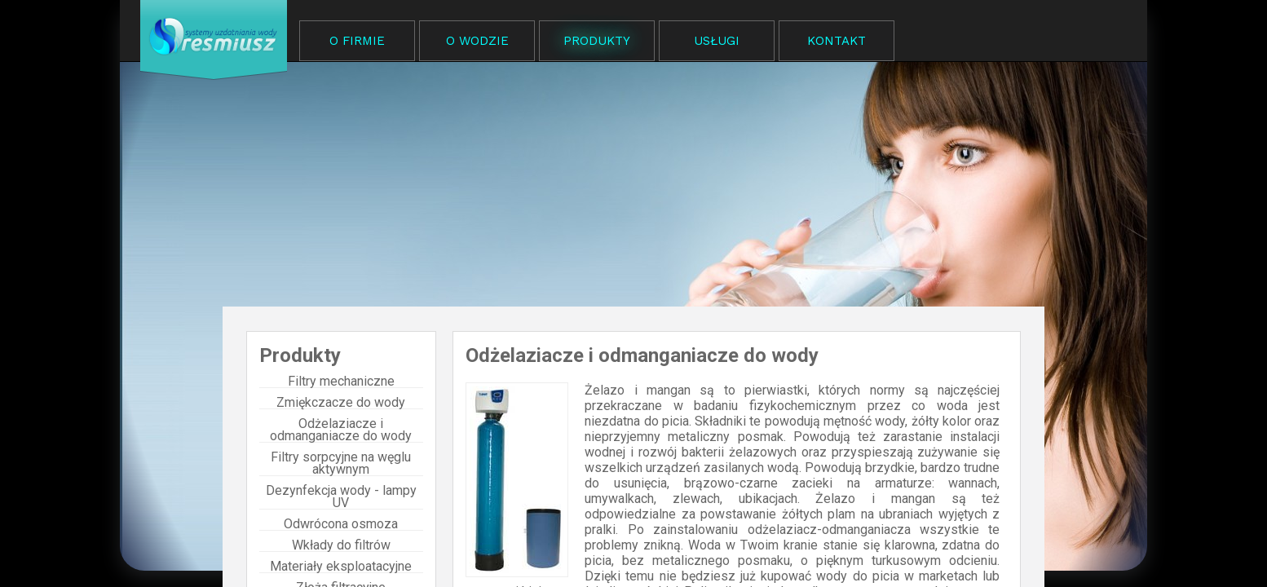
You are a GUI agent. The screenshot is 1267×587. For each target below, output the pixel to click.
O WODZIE (477, 40)
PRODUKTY (596, 40)
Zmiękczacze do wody (340, 402)
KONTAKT (836, 40)
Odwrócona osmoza (341, 524)
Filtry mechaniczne (341, 381)
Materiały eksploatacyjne (341, 566)
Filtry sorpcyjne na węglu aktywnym (341, 463)
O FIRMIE (357, 40)
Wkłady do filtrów (341, 545)
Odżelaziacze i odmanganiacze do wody (341, 430)
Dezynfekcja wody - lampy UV (341, 497)
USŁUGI (716, 40)
